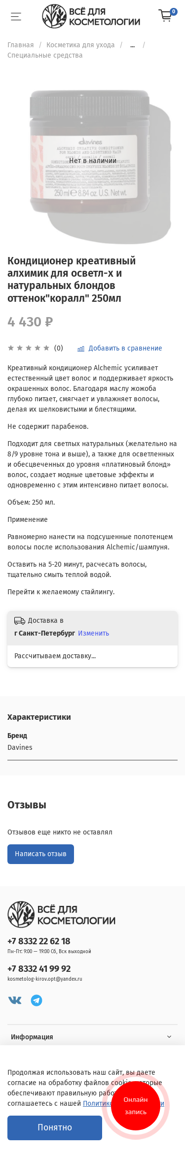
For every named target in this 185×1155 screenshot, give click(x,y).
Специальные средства (45, 55)
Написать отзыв (41, 854)
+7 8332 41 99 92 (39, 968)
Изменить (93, 633)
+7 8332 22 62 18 (39, 941)
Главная (20, 45)
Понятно (54, 1128)
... (132, 45)
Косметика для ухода (80, 45)
